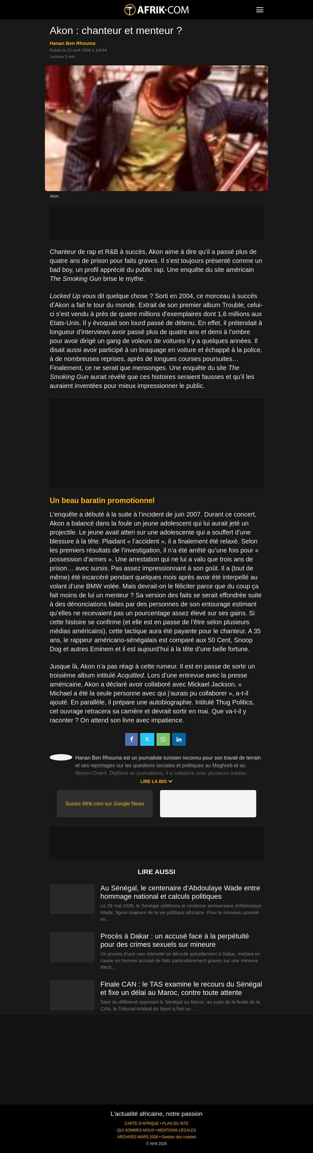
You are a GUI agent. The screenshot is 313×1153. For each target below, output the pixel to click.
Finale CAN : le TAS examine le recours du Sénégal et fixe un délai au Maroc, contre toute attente (181, 988)
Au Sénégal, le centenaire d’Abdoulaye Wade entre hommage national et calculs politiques (180, 892)
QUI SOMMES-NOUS (135, 1130)
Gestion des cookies (179, 1137)
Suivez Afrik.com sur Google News (104, 803)
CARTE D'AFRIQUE (141, 1123)
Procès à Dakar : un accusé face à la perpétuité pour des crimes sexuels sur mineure (174, 940)
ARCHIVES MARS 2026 (137, 1137)
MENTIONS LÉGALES (176, 1130)
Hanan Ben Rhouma (73, 43)
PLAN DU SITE (175, 1123)
